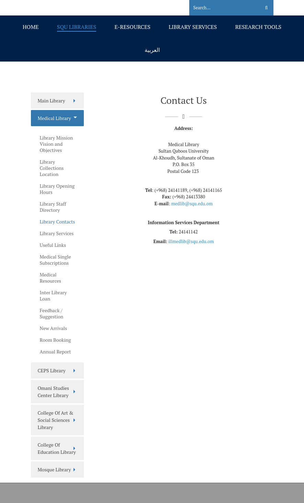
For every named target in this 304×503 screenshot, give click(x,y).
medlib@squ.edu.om (192, 203)
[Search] (220, 8)
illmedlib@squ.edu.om (191, 241)
